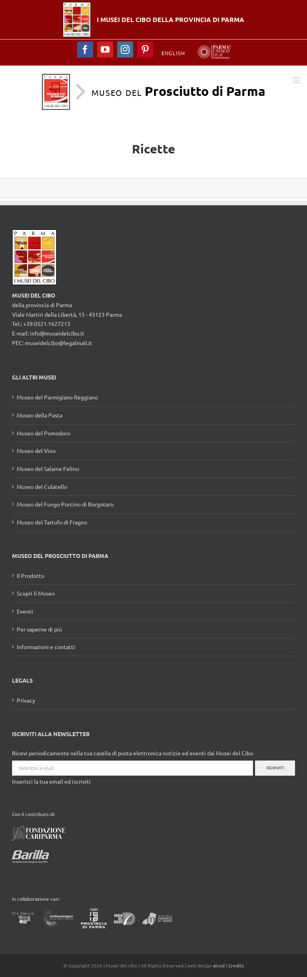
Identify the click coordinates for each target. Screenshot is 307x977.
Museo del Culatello (42, 486)
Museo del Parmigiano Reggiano (57, 397)
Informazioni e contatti (46, 646)
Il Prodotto (30, 575)
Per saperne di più (39, 629)
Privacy (26, 700)
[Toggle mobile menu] (297, 80)
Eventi (25, 611)
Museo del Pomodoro (43, 433)
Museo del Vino (36, 450)
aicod (219, 965)
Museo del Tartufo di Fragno (52, 522)
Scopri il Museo (36, 593)
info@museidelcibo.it (57, 333)
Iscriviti (275, 767)
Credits (236, 965)
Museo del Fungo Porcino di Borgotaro (65, 504)
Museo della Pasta (39, 415)
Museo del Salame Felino (48, 468)
